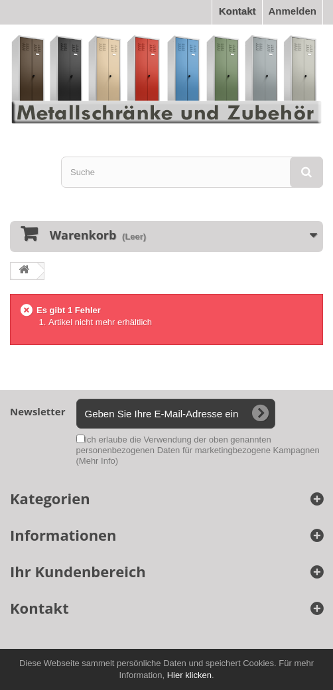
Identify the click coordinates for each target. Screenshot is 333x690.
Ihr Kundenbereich (78, 571)
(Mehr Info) (97, 461)
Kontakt (237, 11)
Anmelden (292, 11)
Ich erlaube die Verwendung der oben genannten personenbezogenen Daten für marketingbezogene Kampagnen (198, 450)
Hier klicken (189, 675)
